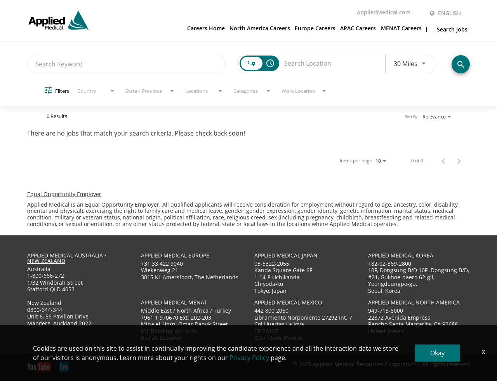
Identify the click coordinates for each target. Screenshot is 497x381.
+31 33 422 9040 (162, 263)
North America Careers (259, 29)
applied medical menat (174, 302)
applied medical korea (400, 255)
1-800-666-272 (45, 275)
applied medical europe (175, 255)
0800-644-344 (44, 309)
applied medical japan (286, 255)
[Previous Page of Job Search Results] (443, 161)
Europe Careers (315, 29)
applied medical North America (414, 302)
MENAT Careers (401, 29)
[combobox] (126, 64)
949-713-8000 (385, 310)
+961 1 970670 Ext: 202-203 (176, 317)
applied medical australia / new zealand (66, 258)
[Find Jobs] (461, 64)
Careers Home (206, 29)
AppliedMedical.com (383, 13)
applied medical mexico (288, 302)
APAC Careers (358, 29)
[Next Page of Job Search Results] (459, 161)
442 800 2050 (271, 310)
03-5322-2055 (271, 263)
